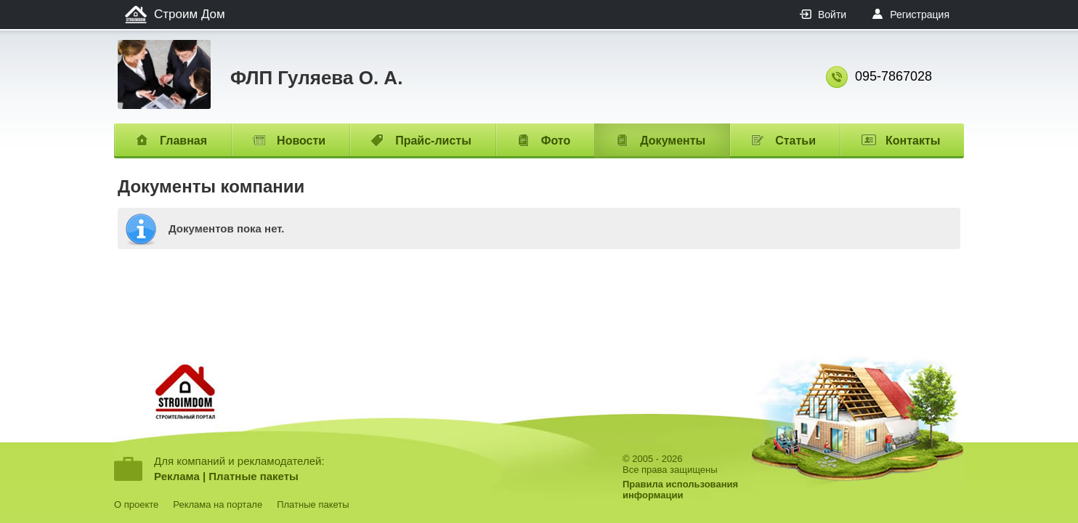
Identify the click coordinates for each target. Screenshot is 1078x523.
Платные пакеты (253, 476)
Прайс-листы (433, 140)
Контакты (912, 140)
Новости (301, 140)
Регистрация (919, 14)
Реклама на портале (217, 504)
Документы (672, 140)
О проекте (136, 504)
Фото (555, 140)
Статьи (795, 140)
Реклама (177, 476)
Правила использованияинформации (680, 489)
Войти (832, 14)
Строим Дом (189, 14)
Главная (183, 140)
